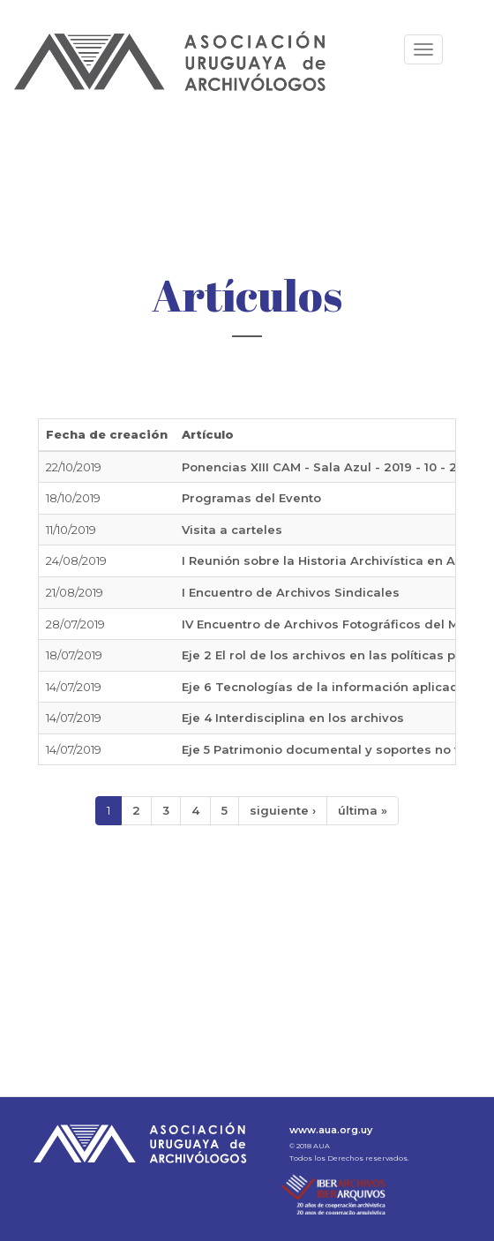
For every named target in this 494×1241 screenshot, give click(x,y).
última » (362, 810)
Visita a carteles (232, 530)
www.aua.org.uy (330, 1130)
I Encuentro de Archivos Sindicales (291, 592)
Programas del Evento (251, 498)
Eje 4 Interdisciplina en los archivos (293, 718)
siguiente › (283, 810)
